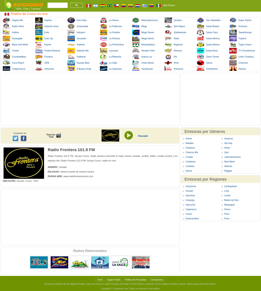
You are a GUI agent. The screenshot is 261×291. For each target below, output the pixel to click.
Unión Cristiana (241, 57)
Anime (189, 138)
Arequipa (190, 200)
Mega (139, 26)
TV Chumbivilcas (242, 50)
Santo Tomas (208, 57)
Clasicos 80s (192, 152)
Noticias (228, 166)
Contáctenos (157, 279)
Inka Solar (77, 20)
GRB (42, 63)
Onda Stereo (143, 63)
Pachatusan (142, 69)
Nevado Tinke (143, 50)
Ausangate (12, 38)
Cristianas (190, 161)
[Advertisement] (90, 99)
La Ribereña (110, 57)
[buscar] (57, 5)
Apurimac (190, 195)
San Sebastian (208, 20)
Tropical (237, 38)
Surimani (238, 26)
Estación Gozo (47, 26)
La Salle (108, 63)
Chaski (11, 50)
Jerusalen (76, 38)
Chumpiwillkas (14, 57)
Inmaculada (77, 26)
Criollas (189, 157)
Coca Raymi (13, 63)
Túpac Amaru (240, 44)
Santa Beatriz (208, 26)
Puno (226, 218)
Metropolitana (143, 44)
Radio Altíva (13, 26)
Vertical (237, 69)
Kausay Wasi (78, 63)
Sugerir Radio (114, 279)
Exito (42, 32)
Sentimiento (207, 69)
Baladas (190, 143)
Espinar (43, 20)
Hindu (227, 148)
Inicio (99, 279)
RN (171, 57)
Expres (43, 44)
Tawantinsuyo (240, 32)
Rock (172, 63)
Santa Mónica (208, 44)
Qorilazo (173, 20)
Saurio (205, 63)
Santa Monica (208, 38)
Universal (238, 63)
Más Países (169, 5)
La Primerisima (112, 44)
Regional (173, 44)
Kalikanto (76, 57)
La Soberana (111, 69)
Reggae (228, 171)
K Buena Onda (79, 69)
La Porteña (110, 32)
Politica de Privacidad (135, 279)
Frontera (44, 57)
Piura (226, 214)
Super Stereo (240, 20)
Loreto (227, 195)
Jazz (226, 152)
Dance (189, 171)
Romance (174, 69)
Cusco (28, 181)
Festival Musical (47, 50)
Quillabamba (175, 32)
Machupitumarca (145, 20)
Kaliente (76, 44)
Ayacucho (190, 204)
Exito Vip (44, 38)
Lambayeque (230, 186)
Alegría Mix (13, 20)
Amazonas (191, 186)
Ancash (189, 191)
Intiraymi (76, 32)
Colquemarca (14, 69)
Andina (11, 32)
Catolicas (190, 148)
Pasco (227, 209)
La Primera (110, 38)
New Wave (229, 161)
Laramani (109, 50)
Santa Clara (207, 32)
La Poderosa (111, 26)
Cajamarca (191, 209)
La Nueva (109, 20)
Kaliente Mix (78, 50)
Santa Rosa (207, 50)
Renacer (173, 50)
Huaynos (228, 138)
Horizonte (44, 69)
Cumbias (190, 166)
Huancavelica (192, 218)
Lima (226, 191)
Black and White (15, 44)
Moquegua (229, 204)
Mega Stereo (143, 32)
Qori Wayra (175, 26)
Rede (172, 38)
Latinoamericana (232, 157)
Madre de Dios (231, 200)
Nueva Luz (142, 57)
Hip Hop (228, 143)
